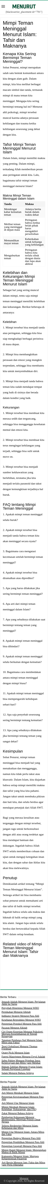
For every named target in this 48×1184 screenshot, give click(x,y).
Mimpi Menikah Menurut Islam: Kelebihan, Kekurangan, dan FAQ (19, 1108)
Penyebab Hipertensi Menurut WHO (20, 1008)
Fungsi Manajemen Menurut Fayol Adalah (23, 1056)
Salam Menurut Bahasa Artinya (18, 1073)
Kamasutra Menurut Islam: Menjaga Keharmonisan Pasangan (20, 1157)
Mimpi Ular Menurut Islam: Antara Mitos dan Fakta (23, 1133)
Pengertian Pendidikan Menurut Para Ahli (23, 1142)
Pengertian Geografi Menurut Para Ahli (22, 1146)
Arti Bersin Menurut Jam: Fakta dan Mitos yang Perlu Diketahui (23, 1163)
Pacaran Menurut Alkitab (14, 1027)
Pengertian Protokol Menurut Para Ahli (22, 1023)
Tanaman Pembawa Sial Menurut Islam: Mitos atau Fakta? (22, 1041)
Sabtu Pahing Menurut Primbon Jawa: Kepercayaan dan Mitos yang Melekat (21, 1061)
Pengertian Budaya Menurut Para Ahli (21, 1138)
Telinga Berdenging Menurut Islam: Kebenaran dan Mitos (20, 1126)
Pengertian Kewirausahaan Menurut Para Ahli (23, 1098)
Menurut (24, 1178)
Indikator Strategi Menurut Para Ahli (20, 1015)
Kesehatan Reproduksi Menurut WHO (21, 1019)
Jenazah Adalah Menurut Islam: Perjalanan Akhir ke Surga (23, 1002)
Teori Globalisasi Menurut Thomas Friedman (19, 1047)
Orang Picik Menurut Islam (16, 1052)
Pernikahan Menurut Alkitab (16, 1012)
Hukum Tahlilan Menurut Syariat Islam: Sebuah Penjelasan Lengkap (22, 1067)
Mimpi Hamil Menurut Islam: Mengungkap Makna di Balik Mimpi (24, 1151)
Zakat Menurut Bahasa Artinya (17, 1113)
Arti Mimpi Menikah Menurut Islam (20, 1092)
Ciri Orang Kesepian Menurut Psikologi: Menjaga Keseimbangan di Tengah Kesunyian (22, 1034)
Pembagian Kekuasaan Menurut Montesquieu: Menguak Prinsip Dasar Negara (21, 1119)
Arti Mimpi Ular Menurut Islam (18, 1103)
